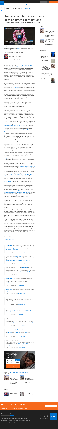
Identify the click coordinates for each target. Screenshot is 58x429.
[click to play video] (19, 36)
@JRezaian (14, 345)
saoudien (18, 48)
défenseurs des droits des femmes (10, 126)
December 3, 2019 (21, 325)
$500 (8, 362)
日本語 (20, 1)
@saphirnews (23, 310)
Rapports (15, 4)
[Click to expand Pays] (7, 4)
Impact (24, 4)
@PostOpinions (26, 322)
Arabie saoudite (25, 372)
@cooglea (25, 268)
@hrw (28, 268)
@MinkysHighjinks (9, 334)
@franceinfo (22, 302)
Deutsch (17, 1)
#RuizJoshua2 (11, 331)
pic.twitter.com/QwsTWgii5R (22, 345)
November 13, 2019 (21, 304)
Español (29, 1)
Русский (26, 1)
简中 (8, 1)
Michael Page (16, 87)
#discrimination (17, 332)
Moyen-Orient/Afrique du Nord (16, 372)
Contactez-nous (4, 418)
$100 (12, 360)
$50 (8, 360)
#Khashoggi (12, 248)
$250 (17, 360)
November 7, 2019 (21, 293)
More (31, 1)
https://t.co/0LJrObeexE (18, 322)
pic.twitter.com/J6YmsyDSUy (24, 260)
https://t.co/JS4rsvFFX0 (29, 271)
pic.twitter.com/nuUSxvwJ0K (11, 282)
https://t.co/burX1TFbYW (11, 260)
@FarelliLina (28, 310)
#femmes (26, 332)
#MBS (16, 249)
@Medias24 (20, 291)
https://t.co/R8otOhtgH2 (14, 310)
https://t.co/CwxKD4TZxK (11, 291)
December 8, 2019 (21, 347)
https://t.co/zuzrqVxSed (10, 249)
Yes (22, 8)
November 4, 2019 (21, 252)
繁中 (10, 1)
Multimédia (20, 4)
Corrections (8, 418)
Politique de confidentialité (15, 418)
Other (17, 362)
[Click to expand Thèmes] (11, 4)
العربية (7, 1)
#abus (26, 331)
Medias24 (6, 239)
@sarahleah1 (32, 322)
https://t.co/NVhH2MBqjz (23, 343)
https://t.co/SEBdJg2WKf (14, 302)
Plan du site (21, 418)
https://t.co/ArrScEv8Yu (18, 334)
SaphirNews (11, 239)
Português (23, 1)
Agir (27, 4)
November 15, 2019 (21, 314)
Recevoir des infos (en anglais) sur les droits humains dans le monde (18, 414)
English (12, 1)
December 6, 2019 (21, 336)
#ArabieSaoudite (9, 245)
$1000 (12, 362)
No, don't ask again (27, 8)
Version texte (25, 418)
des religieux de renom (8, 122)
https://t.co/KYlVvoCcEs (20, 271)
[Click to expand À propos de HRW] (32, 4)
